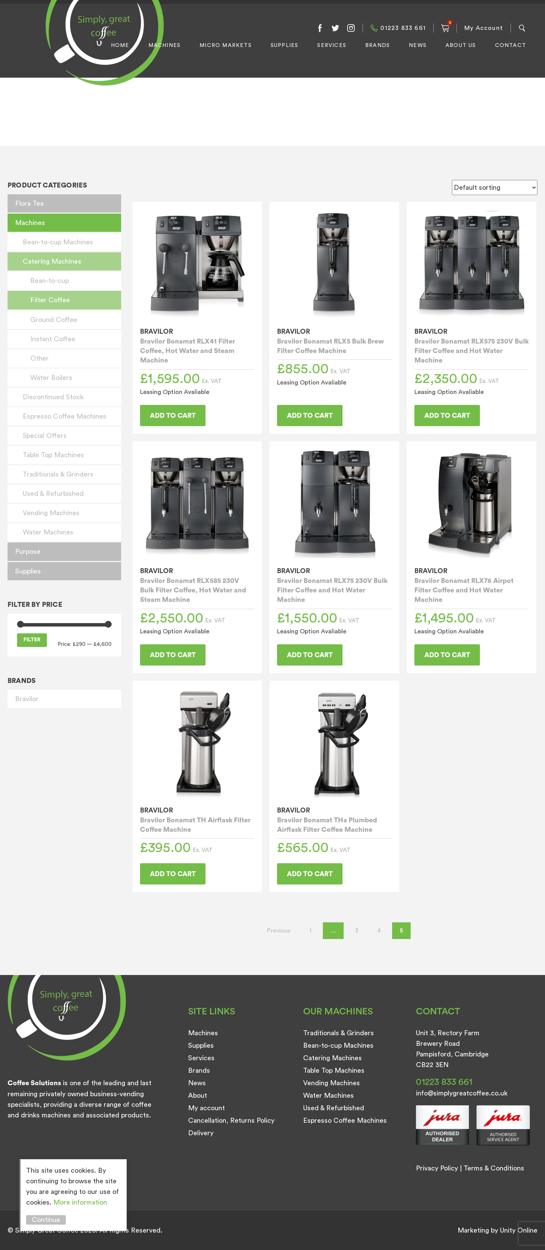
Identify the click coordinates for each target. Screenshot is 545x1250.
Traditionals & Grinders (58, 474)
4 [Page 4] (379, 931)
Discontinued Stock (53, 397)
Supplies (285, 45)
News (418, 45)
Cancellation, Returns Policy (231, 1120)
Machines (164, 45)
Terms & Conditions (494, 1168)
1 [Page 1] (310, 931)
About (197, 1095)
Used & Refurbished (53, 493)
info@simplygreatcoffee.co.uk (462, 1093)
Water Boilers (51, 377)
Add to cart (173, 415)
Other (39, 358)
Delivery (200, 1133)
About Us (460, 45)
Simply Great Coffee (103, 51)
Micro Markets (225, 45)
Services (331, 45)
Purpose (27, 551)
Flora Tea (29, 203)
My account (206, 1108)
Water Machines (48, 532)
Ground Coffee (53, 319)
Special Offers (45, 435)
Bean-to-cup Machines (58, 242)
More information (80, 1202)
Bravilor (27, 698)
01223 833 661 (403, 28)
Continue (46, 1219)
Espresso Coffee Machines (64, 416)
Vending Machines (51, 512)
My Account (483, 28)
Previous (278, 931)
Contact (510, 45)
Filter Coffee (50, 300)
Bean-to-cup (49, 280)
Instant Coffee (52, 339)
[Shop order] (494, 187)
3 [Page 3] (356, 931)
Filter (31, 639)
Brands (377, 45)
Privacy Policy (437, 1168)
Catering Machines (52, 261)
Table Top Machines (53, 455)
